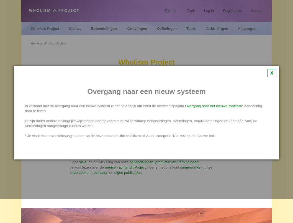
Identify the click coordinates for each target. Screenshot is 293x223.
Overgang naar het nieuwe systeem (213, 106)
